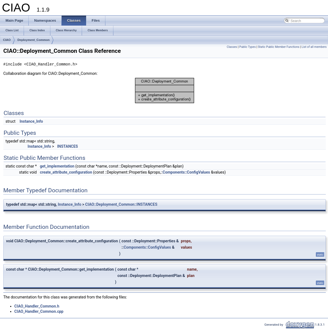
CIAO (7, 40)
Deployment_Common (34, 40)
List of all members (314, 47)
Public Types (247, 47)
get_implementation (57, 166)
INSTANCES (67, 146)
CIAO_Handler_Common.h (36, 306)
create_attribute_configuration (66, 172)
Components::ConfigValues (186, 172)
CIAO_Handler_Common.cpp (38, 311)
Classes (232, 47)
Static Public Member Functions (278, 47)
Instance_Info (31, 121)
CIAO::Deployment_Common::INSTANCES (121, 204)
